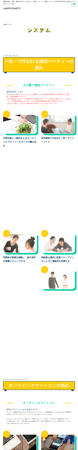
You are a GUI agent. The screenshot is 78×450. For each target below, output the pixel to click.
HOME (5, 24)
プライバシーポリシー (13, 443)
